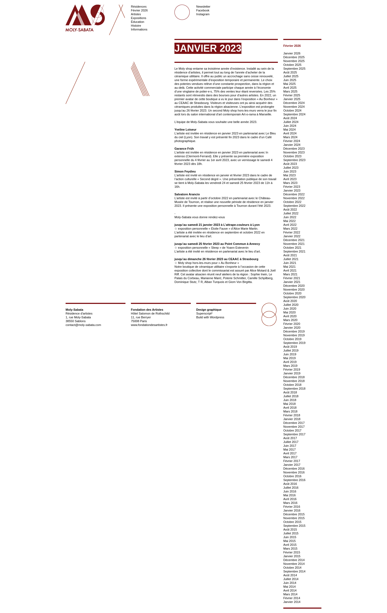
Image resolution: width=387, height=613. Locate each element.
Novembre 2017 (294, 426)
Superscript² (204, 313)
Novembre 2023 (294, 152)
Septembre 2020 (294, 297)
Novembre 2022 (294, 198)
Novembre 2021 (294, 243)
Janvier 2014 (291, 601)
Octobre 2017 (292, 430)
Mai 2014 (289, 586)
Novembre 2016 (294, 472)
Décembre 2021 (294, 240)
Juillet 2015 (291, 533)
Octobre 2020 (292, 293)
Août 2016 (290, 483)
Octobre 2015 (292, 521)
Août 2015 (290, 529)
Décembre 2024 (294, 102)
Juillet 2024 (291, 122)
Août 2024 (290, 118)
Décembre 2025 (294, 57)
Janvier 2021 (291, 282)
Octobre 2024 (292, 110)
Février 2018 (291, 415)
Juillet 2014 (291, 579)
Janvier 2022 (291, 236)
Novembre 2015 (294, 518)
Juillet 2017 (291, 441)
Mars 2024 (290, 137)
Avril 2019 (290, 362)
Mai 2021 (289, 266)
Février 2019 (291, 369)
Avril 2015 (290, 544)
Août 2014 (290, 575)
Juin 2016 (289, 491)
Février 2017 (291, 461)
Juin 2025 (289, 80)
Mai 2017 (289, 449)
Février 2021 (291, 278)
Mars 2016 (290, 502)
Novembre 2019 (294, 335)
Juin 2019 (289, 354)
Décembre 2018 (294, 377)
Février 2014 (291, 598)
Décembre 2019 (294, 331)
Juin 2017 (289, 445)
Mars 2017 (290, 457)
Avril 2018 (290, 407)
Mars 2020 (290, 320)
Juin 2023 (289, 171)
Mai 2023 (289, 175)
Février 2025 (291, 95)
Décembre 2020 (294, 285)
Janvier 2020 (291, 327)
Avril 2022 (290, 224)
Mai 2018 (289, 403)
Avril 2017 (290, 453)
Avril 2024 (290, 133)
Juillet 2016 (291, 487)
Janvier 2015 (291, 556)
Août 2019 (290, 346)
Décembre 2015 (294, 514)
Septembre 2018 (294, 388)
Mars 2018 (290, 411)
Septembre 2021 (294, 251)
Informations (139, 29)
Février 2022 (291, 232)
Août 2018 (290, 392)
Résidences (138, 6)
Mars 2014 (290, 594)
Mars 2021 (290, 274)
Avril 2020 (290, 316)
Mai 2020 (289, 312)
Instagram (203, 14)
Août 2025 (290, 72)
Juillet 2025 (291, 76)
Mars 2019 (290, 365)
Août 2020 (290, 301)
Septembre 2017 (294, 434)
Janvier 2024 (291, 144)
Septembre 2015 (294, 525)
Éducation (137, 21)
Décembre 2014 (294, 560)
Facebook (202, 10)
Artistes (136, 14)
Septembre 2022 (294, 205)
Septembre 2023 (294, 160)
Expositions (138, 18)
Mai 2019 (289, 358)
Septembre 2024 (294, 114)
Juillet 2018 (291, 396)
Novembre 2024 (294, 106)
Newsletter (203, 6)
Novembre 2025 (294, 61)
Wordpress (217, 317)
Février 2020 (291, 323)
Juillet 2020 (291, 304)
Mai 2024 (289, 129)
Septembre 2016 (294, 480)
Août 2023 (290, 163)
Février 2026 (139, 10)
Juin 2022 (289, 217)
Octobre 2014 (292, 567)
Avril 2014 (290, 590)
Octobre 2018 (292, 384)
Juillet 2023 (291, 167)
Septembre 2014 (294, 571)
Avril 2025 (290, 87)
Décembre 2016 (294, 468)
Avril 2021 (290, 270)
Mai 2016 (289, 495)
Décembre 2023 (294, 148)
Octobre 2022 (292, 202)
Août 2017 (290, 438)
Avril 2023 (290, 179)
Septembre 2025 (294, 68)
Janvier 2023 (291, 190)
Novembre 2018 (294, 381)
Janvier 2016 (291, 510)
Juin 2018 (289, 400)
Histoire (136, 25)
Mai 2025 (289, 83)
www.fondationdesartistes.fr (149, 324)
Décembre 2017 (294, 422)
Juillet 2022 (291, 213)
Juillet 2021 (291, 259)
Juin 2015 (289, 537)
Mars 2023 (290, 182)
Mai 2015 (289, 541)
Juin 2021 (289, 262)
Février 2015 (291, 552)
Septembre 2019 (294, 342)
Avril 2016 (290, 499)
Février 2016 (291, 506)
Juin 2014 (289, 582)
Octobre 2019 (292, 339)
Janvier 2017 (291, 464)
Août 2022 (290, 209)
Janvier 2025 (291, 99)
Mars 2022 (290, 228)
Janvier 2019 (291, 373)
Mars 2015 (290, 548)
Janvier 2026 (291, 53)
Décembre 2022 (294, 194)
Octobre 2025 (292, 64)
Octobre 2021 (292, 247)
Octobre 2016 (292, 476)
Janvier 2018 (291, 419)
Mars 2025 (290, 91)
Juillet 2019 (291, 350)
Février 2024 (291, 141)
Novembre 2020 (294, 289)
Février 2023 (291, 186)
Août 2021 (290, 255)
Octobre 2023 (292, 156)
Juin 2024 (289, 125)
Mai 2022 (289, 221)
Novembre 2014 (294, 563)
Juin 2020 (289, 308)
